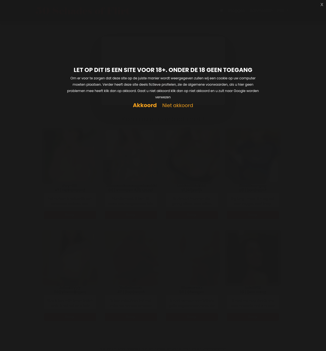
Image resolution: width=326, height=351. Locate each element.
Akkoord (145, 105)
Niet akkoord (177, 105)
